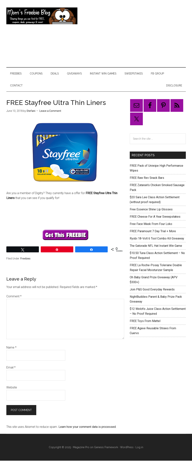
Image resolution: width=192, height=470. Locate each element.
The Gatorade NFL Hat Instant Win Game (156, 246)
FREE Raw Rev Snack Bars (147, 178)
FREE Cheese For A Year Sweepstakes (155, 216)
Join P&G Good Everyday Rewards (152, 289)
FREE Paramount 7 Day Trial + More (153, 231)
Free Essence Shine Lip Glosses (151, 209)
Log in (139, 447)
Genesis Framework (106, 447)
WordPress (126, 447)
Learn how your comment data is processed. (87, 427)
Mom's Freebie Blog (41, 15)
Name (11, 347)
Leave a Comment (50, 110)
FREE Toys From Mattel (145, 321)
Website (11, 387)
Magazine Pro (81, 447)
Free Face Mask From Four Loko (151, 224)
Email (11, 367)
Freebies (25, 258)
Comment (13, 296)
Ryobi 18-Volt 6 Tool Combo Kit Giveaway (157, 238)
